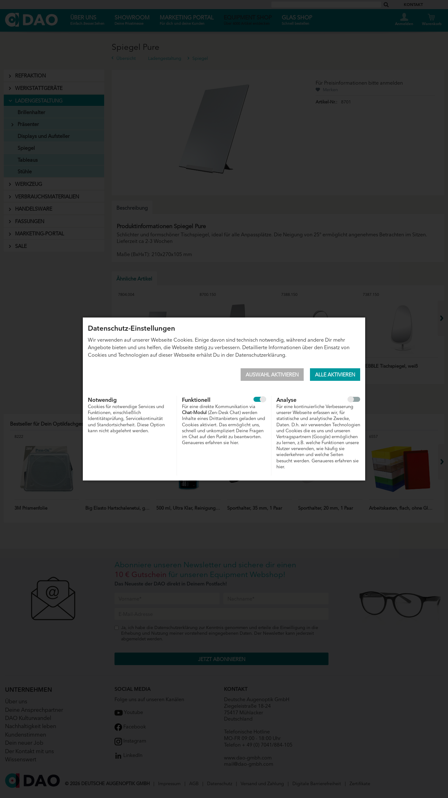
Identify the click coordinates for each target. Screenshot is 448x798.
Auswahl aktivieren (272, 374)
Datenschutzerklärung (260, 354)
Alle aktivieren (335, 374)
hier (234, 442)
